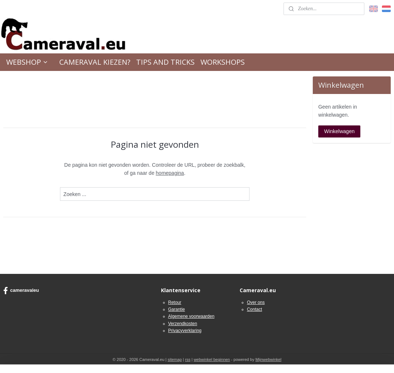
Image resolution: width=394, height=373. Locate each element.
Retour (174, 302)
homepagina (170, 173)
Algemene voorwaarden (191, 316)
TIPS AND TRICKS (165, 62)
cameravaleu (21, 290)
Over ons (256, 302)
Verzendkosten (182, 323)
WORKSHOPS (222, 62)
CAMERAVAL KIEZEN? (94, 62)
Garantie (176, 309)
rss (188, 359)
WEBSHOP (27, 62)
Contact (254, 309)
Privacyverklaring (185, 330)
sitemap (175, 359)
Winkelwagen (339, 131)
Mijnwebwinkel (268, 359)
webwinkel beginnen (212, 359)
